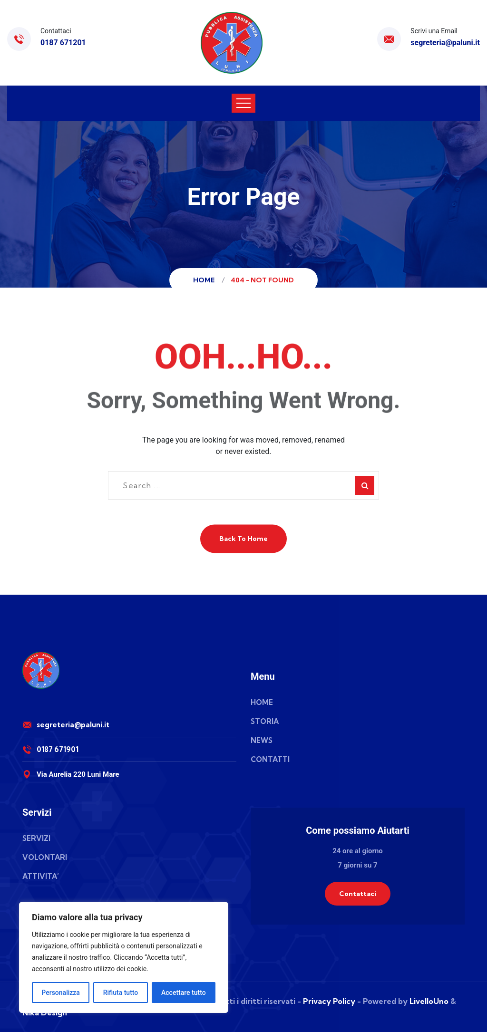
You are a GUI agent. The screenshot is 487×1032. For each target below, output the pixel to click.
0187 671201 (63, 42)
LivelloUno (428, 1001)
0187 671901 (57, 749)
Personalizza (60, 992)
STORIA (265, 721)
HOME (262, 702)
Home (205, 280)
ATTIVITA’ (40, 876)
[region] (123, 957)
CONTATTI (270, 759)
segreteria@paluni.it (445, 42)
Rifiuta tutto (120, 992)
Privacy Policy (329, 1001)
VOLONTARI (44, 857)
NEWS (262, 740)
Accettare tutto (183, 992)
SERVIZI (36, 838)
